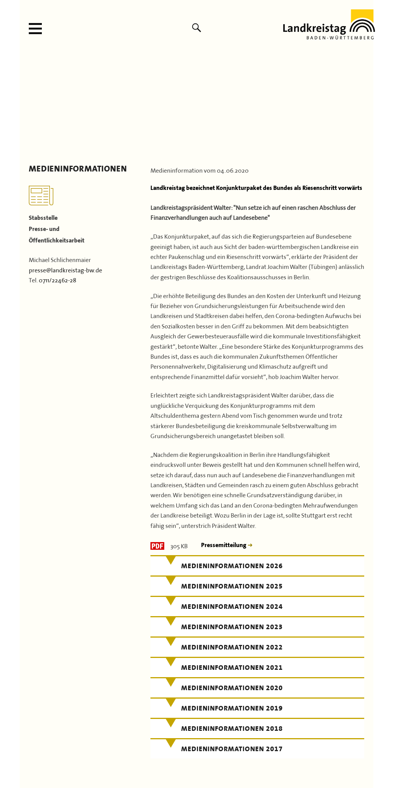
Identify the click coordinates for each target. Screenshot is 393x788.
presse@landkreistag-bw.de (65, 269)
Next (365, 104)
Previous (28, 104)
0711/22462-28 (57, 279)
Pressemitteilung (224, 545)
